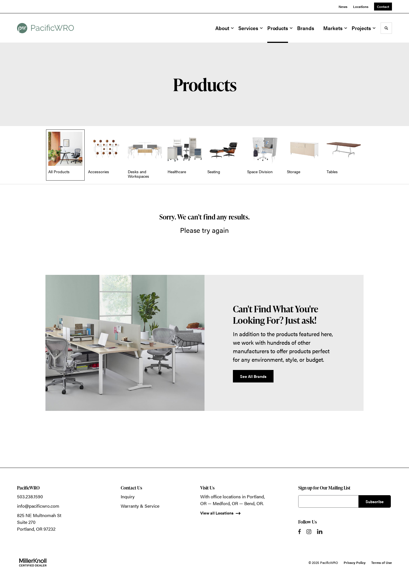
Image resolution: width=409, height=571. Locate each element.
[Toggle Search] (386, 28)
